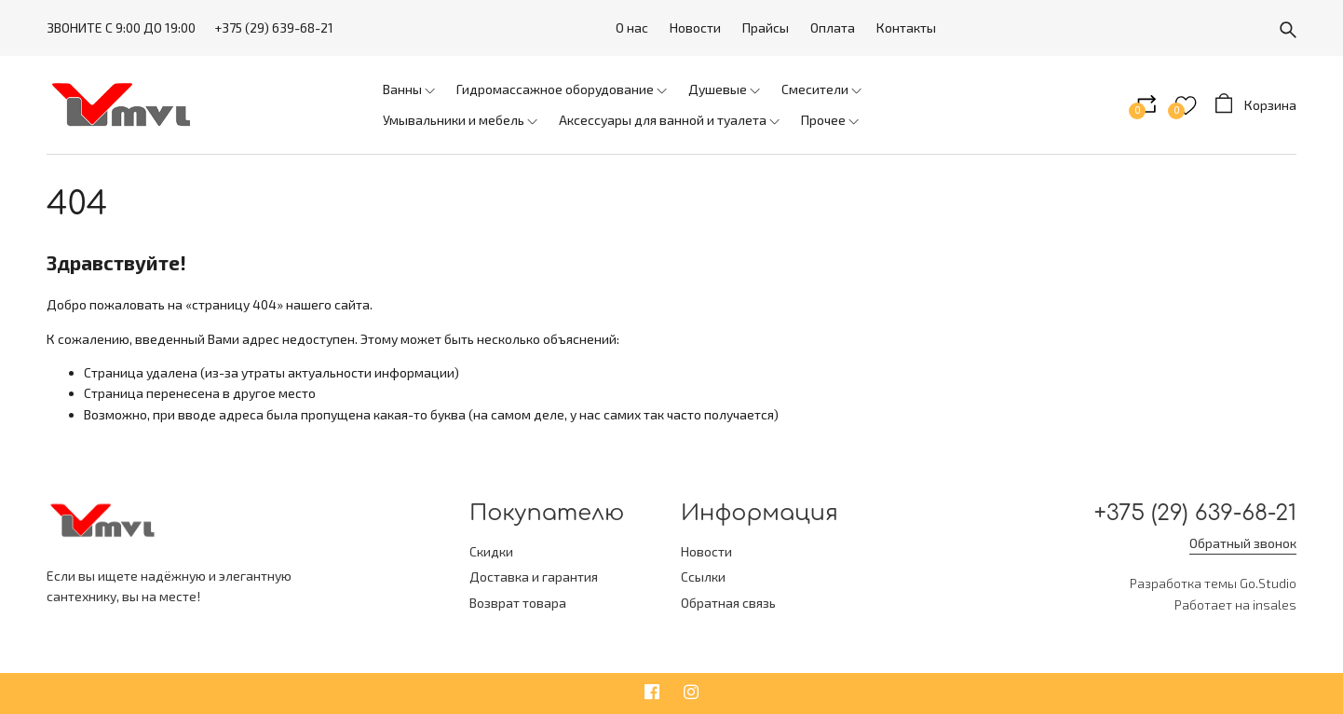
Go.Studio (1268, 583)
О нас (632, 27)
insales (1274, 604)
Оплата (832, 27)
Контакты (906, 27)
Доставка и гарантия (533, 576)
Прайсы (765, 27)
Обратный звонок (1242, 543)
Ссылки (703, 576)
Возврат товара (517, 603)
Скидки (491, 551)
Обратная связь (728, 603)
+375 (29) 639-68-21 (273, 27)
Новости (695, 27)
